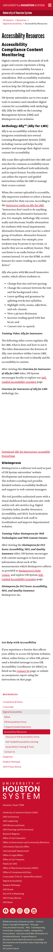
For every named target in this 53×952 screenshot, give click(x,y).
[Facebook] (5, 911)
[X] (13, 911)
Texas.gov (34, 924)
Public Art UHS (10, 863)
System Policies (11, 948)
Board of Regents (11, 833)
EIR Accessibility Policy (15, 721)
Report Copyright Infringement (16, 924)
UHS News (8, 902)
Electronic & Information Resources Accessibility (23, 939)
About (7, 716)
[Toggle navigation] (50, 5)
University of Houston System (17, 13)
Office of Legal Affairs (13, 855)
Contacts (39, 921)
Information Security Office (16, 846)
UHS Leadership (10, 821)
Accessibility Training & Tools (20, 746)
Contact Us (9, 751)
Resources (21, 20)
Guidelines (8, 756)
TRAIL (27, 927)
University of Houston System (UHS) (20, 812)
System (8, 20)
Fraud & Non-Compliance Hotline (16, 930)
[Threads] (27, 911)
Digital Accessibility (12, 23)
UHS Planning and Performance (18, 829)
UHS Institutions (11, 816)
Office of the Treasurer (13, 859)
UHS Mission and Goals (14, 825)
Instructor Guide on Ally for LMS (25, 205)
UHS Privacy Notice (12, 766)
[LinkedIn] (34, 911)
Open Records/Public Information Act (32, 933)
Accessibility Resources (15, 731)
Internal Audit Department (16, 850)
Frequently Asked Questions (17, 726)
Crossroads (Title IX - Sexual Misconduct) (22, 876)
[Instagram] (20, 911)
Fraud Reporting (38, 927)
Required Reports (29, 936)
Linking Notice (37, 930)
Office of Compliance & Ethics (17, 872)
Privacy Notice (9, 933)
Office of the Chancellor (14, 838)
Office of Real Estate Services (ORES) (20, 868)
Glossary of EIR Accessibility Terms (22, 736)
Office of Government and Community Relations (26, 842)
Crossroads (8, 706)
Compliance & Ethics (13, 701)
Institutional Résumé (11, 936)
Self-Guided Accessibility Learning (22, 741)
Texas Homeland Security (13, 927)
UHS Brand (8, 889)
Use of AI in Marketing (13, 893)
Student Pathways (11, 761)
